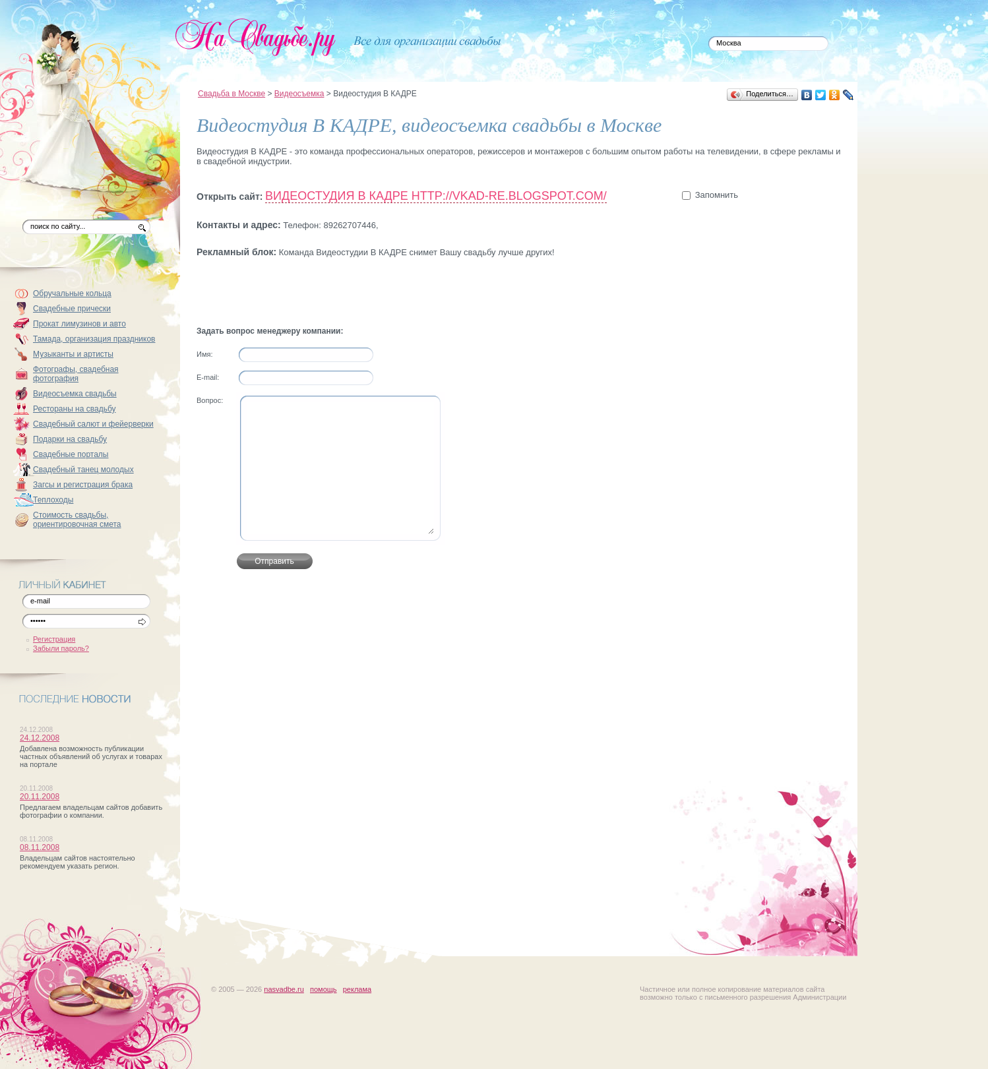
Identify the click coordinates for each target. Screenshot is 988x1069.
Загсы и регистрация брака (83, 484)
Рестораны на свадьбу (74, 408)
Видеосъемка (299, 93)
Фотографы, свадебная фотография (76, 374)
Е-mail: (208, 377)
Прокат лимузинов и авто (79, 323)
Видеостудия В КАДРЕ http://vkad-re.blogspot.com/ (436, 195)
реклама (357, 989)
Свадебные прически (72, 308)
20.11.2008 (39, 796)
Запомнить (716, 195)
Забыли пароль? (61, 648)
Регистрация (54, 639)
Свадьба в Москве (231, 93)
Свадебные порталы (71, 454)
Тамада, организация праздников (94, 339)
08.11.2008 (39, 847)
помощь (323, 989)
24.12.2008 (39, 738)
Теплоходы (53, 499)
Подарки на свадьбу (70, 439)
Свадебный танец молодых (83, 469)
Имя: (204, 354)
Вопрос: (210, 400)
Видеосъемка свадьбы (75, 393)
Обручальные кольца (72, 293)
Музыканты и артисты (73, 354)
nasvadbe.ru (284, 989)
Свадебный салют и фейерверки (93, 424)
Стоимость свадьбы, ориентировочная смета (77, 519)
